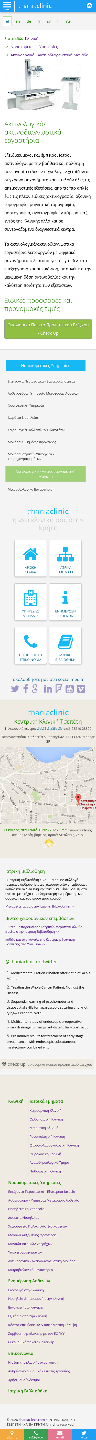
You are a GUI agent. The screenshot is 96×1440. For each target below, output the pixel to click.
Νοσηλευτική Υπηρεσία (26, 405)
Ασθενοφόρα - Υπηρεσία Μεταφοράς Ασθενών (43, 393)
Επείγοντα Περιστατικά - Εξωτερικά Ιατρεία (41, 381)
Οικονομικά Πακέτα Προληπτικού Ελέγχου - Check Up (48, 329)
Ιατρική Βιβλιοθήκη (27, 1391)
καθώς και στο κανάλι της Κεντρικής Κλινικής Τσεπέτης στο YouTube (40, 941)
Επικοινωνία (20, 1353)
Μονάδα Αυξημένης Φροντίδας (32, 442)
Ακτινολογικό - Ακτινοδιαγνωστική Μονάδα (46, 474)
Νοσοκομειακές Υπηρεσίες (45, 365)
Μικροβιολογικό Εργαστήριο (30, 489)
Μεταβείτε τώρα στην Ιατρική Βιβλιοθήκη (39, 906)
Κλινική (16, 1101)
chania (35, 5)
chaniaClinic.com (32, 1419)
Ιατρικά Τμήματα (46, 1101)
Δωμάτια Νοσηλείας (23, 417)
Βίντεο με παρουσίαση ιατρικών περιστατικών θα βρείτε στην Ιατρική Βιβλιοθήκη (43, 929)
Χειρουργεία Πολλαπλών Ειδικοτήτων (37, 430)
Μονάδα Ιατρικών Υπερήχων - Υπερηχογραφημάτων (31, 456)
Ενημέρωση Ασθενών (29, 1281)
